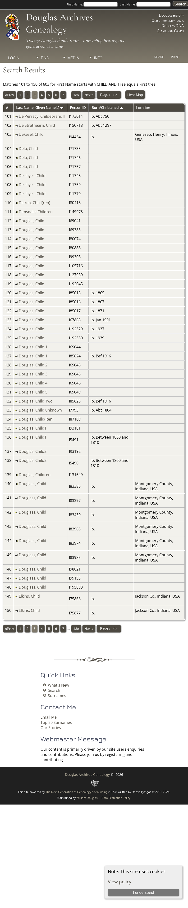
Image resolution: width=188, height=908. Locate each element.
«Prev (9, 95)
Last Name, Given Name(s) (40, 107)
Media (73, 58)
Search (54, 690)
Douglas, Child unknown (40, 410)
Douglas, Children (34, 474)
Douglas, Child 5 (33, 392)
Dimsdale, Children (36, 211)
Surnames (57, 695)
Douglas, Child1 (32, 428)
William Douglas (87, 798)
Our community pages (167, 20)
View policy (119, 882)
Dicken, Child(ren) (34, 202)
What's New (58, 685)
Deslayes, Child (32, 175)
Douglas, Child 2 (33, 365)
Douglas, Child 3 (33, 374)
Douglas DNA (172, 25)
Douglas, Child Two (36, 401)
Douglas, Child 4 (33, 383)
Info (98, 58)
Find (45, 58)
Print (175, 57)
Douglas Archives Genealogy (59, 23)
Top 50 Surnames (56, 722)
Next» (88, 95)
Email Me (49, 717)
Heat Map (135, 94)
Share (159, 57)
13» (76, 95)
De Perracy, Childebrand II (42, 116)
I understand (143, 892)
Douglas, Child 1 (33, 347)
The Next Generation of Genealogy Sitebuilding (76, 792)
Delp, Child (28, 148)
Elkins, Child (29, 596)
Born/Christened (107, 107)
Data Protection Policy (115, 798)
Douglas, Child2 (32, 451)
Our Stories (51, 727)
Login (13, 58)
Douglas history (171, 15)
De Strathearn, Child (37, 125)
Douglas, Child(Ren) (36, 419)
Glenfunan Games (170, 30)
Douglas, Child (31, 220)
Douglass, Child (32, 483)
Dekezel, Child (31, 134)
